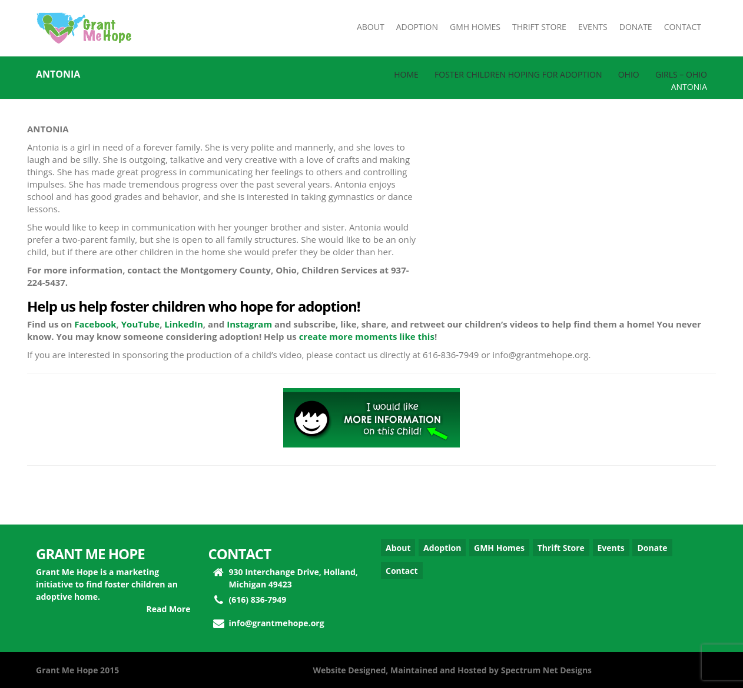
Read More (169, 608)
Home (406, 74)
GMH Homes (499, 547)
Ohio (628, 74)
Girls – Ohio (681, 74)
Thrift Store (561, 547)
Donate (652, 547)
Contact (402, 570)
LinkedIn (183, 324)
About (398, 547)
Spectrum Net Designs (546, 670)
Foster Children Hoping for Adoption (518, 74)
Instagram (249, 324)
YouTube (140, 324)
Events (611, 547)
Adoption (442, 547)
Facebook (95, 324)
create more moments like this (366, 336)
